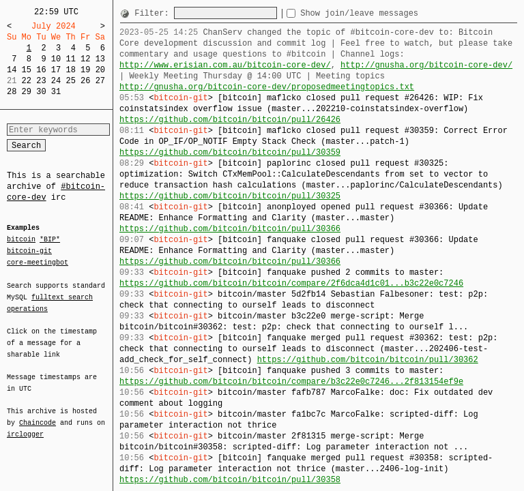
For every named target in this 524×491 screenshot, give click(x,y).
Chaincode (37, 414)
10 (56, 59)
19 (85, 70)
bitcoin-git (29, 251)
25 (70, 81)
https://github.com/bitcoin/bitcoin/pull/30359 (229, 152)
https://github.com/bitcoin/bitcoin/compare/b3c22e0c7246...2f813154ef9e (291, 381)
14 (11, 70)
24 (56, 81)
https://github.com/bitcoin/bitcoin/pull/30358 (229, 480)
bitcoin (21, 240)
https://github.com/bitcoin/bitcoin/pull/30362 (367, 360)
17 (56, 70)
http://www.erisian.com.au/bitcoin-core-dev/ (225, 65)
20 (100, 70)
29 (26, 92)
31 (56, 92)
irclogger (25, 425)
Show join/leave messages (384, 13)
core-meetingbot (37, 262)
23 (41, 81)
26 (85, 81)
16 (41, 70)
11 (70, 59)
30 (41, 92)
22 (26, 81)
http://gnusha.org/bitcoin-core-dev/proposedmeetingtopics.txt (266, 87)
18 (70, 70)
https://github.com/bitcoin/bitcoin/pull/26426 (229, 119)
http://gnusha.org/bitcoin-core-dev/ (426, 65)
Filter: (154, 13)
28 (11, 92)
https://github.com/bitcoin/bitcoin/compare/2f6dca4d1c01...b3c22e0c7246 (291, 283)
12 (85, 59)
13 (100, 59)
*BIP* (50, 240)
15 (26, 70)
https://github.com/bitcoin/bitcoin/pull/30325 (229, 196)
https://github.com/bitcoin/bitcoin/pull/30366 (229, 229)
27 (100, 81)
